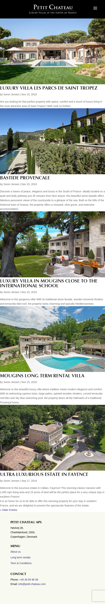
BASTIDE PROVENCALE (25, 178)
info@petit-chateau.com (32, 584)
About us (15, 551)
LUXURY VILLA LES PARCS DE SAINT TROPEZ (48, 88)
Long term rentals (20, 557)
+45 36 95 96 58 (29, 579)
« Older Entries (8, 509)
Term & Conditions (21, 563)
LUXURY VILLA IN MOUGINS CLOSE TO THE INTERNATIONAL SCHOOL (48, 283)
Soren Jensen (11, 94)
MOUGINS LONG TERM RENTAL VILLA (42, 376)
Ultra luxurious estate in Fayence (44, 474)
